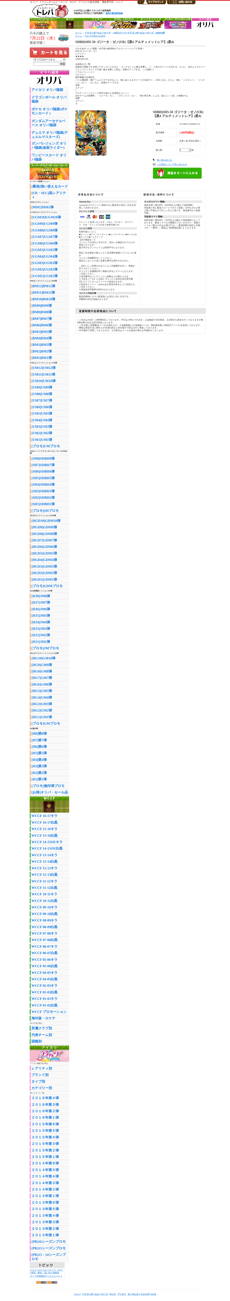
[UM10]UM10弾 (43, 381)
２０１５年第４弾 (45, 1137)
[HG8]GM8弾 (41, 671)
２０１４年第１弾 (45, 1196)
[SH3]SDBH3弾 (43, 491)
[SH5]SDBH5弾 (43, 478)
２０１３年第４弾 (45, 1215)
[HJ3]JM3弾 (40, 629)
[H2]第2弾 (39, 773)
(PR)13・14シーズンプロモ (48, 1257)
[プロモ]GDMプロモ (47, 586)
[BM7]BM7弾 (41, 319)
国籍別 (36, 1041)
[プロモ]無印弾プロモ (48, 786)
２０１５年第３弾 (45, 1144)
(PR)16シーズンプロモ (48, 1241)
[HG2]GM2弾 (41, 710)
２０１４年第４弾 (45, 1176)
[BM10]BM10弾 (43, 299)
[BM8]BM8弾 (41, 312)
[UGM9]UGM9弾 (44, 224)
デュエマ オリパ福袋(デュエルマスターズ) (49, 135)
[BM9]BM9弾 (41, 305)
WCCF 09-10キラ (44, 907)
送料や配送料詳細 (114, 13)
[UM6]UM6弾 (41, 407)
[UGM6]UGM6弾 (44, 243)
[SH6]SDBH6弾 (43, 471)
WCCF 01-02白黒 (44, 1005)
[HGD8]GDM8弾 (44, 534)
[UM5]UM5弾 (41, 413)
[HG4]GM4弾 (41, 697)
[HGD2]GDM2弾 (44, 573)
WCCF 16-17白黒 (44, 822)
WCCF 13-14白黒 (44, 861)
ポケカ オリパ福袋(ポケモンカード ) (49, 111)
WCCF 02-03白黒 (44, 992)
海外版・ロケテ (43, 1018)
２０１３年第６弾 (45, 1202)
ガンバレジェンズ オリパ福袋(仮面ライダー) (48, 145)
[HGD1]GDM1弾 (44, 579)
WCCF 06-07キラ (44, 946)
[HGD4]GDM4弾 (44, 560)
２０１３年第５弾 (45, 1209)
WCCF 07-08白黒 (44, 940)
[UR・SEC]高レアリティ (48, 195)
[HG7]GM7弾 (41, 678)
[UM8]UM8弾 (41, 394)
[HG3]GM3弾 (41, 704)
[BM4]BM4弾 (41, 338)
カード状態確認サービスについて (46, 1276)
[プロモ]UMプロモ (45, 446)
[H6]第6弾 (39, 746)
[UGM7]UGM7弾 (44, 237)
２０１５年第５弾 (45, 1130)
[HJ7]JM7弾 (40, 602)
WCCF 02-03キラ (44, 985)
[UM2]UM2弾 (41, 433)
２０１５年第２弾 (45, 1150)
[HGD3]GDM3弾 (44, 566)
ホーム (78, 33)
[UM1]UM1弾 (41, 440)
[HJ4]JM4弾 (40, 622)
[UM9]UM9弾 (41, 387)
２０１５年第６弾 (45, 1124)
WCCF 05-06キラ (44, 959)
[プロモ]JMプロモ (45, 648)
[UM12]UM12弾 (43, 368)
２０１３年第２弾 (45, 1229)
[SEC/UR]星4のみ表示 (95, 36)
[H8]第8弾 (39, 733)
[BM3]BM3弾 (41, 345)
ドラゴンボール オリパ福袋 (48, 99)
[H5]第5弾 (39, 753)
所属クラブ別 (41, 1028)
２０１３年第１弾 (45, 1235)
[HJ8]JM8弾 (40, 596)
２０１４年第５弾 (45, 1170)
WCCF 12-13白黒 (44, 874)
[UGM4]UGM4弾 (44, 256)
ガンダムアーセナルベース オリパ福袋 (48, 123)
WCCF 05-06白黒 (44, 966)
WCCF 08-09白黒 (44, 927)
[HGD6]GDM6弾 (44, 547)
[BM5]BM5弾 (41, 332)
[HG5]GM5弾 (41, 691)
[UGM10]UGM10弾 (46, 217)
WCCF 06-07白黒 (44, 953)
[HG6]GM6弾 (41, 684)
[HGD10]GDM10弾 (45, 521)
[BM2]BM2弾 (41, 351)
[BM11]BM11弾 (43, 292)
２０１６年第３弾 (45, 1104)
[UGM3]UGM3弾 (44, 263)
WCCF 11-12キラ (44, 881)
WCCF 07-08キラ (44, 933)
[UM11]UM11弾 (43, 374)
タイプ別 (38, 1081)
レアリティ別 (41, 1068)
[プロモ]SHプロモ (45, 511)
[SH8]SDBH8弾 (43, 458)
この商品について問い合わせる (172, 164)
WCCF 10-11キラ (44, 894)
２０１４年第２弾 (45, 1189)
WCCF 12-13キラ (44, 868)
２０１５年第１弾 (45, 1157)
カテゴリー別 (41, 1088)
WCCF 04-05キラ (44, 973)
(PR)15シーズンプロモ (48, 1248)
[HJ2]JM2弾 (40, 635)
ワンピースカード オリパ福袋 (48, 157)
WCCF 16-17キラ (44, 816)
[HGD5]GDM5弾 (44, 553)
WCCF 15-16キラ (44, 829)
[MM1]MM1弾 (42, 207)
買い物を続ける (164, 160)
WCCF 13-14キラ (44, 855)
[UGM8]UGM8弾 (44, 230)
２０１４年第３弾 (45, 1183)
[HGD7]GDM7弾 (44, 540)
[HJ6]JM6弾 (40, 609)
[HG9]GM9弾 (41, 665)
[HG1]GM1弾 (41, 717)
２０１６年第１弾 (45, 1117)
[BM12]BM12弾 (43, 286)
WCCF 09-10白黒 (44, 914)
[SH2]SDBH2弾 (43, 497)
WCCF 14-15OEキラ (47, 842)
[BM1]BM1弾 (41, 358)
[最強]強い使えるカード (49, 186)
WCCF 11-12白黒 (44, 888)
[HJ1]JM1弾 (40, 642)
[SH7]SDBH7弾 (43, 465)
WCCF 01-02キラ (44, 999)
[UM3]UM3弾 (41, 426)
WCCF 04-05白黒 (44, 979)
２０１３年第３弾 (45, 1222)
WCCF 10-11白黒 (44, 901)
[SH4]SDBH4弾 (43, 484)
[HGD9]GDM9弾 (44, 527)
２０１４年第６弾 (45, 1163)
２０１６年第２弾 (45, 1111)
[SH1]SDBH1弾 (43, 504)
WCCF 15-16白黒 (44, 835)
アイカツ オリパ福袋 (47, 90)
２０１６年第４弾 (45, 1098)
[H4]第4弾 (39, 760)
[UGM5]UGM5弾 (44, 250)
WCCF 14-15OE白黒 (47, 848)
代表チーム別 (41, 1035)
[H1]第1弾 (39, 779)
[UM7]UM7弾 (41, 400)
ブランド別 (40, 1075)
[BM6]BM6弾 (41, 325)
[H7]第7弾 (39, 740)
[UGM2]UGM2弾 (44, 269)
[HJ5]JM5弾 (40, 615)
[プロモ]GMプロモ (45, 723)
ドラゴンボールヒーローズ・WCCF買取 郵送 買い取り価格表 (46, 1271)
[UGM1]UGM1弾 (44, 276)
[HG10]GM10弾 (43, 658)
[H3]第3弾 (39, 766)
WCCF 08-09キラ (44, 920)
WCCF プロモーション (49, 1012)
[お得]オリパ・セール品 (49, 792)
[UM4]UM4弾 (41, 420)
